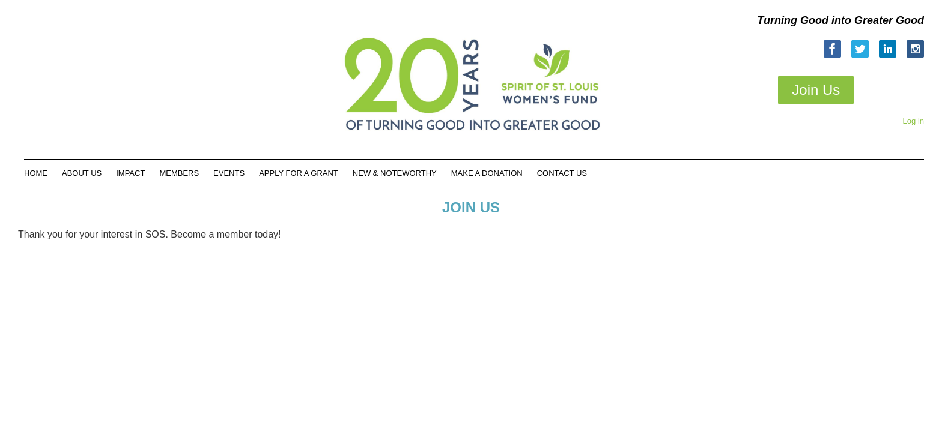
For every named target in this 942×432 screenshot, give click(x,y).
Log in (913, 120)
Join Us (816, 90)
